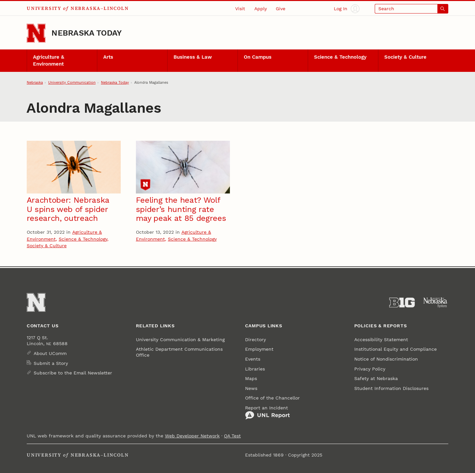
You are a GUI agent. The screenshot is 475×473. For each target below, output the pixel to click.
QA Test (232, 435)
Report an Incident (267, 412)
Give (280, 8)
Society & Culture (405, 57)
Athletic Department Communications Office (179, 352)
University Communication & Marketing (180, 339)
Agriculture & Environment (48, 60)
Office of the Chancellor (272, 397)
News (251, 388)
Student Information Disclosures (391, 388)
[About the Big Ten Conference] (402, 302)
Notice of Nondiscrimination (386, 359)
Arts (108, 57)
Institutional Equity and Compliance (395, 349)
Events (252, 359)
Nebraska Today (86, 33)
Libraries (255, 368)
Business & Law (193, 57)
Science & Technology (340, 57)
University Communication (72, 82)
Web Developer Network (192, 435)
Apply (260, 8)
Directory (255, 339)
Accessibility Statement (381, 339)
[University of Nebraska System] (435, 302)
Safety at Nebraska (376, 378)
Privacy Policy (369, 368)
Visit (240, 8)
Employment (259, 349)
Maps (251, 378)
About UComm (50, 353)
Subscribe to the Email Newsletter (73, 372)
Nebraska (35, 82)
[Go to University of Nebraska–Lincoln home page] (36, 33)
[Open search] (411, 9)
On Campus (257, 57)
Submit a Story (51, 363)
